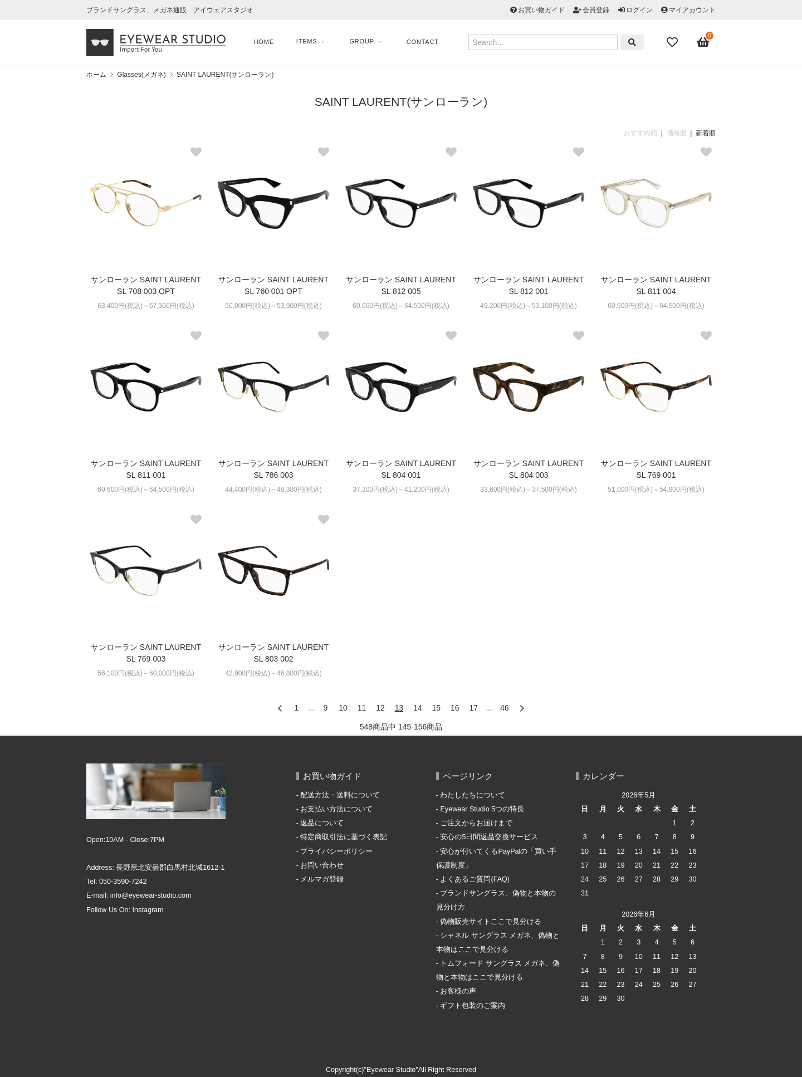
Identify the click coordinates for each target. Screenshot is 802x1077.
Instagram (148, 910)
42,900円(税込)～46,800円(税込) (273, 673)
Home (265, 41)
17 (474, 707)
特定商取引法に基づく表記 (343, 837)
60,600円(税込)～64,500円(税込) (401, 306)
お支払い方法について (336, 809)
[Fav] (673, 42)
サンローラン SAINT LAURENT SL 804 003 (528, 469)
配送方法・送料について (340, 795)
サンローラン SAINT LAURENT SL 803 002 (273, 653)
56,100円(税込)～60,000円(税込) (145, 673)
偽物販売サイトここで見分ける (490, 922)
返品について (322, 823)
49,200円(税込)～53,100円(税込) (528, 306)
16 (455, 707)
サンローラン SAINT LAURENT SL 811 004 (656, 285)
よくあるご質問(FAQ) (475, 879)
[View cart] (703, 42)
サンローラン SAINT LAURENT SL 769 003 (146, 653)
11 (362, 707)
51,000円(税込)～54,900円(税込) (656, 489)
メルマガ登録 (322, 879)
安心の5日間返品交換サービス (489, 837)
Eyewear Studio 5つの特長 (482, 809)
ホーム (96, 75)
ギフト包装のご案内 (472, 1006)
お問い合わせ (322, 865)
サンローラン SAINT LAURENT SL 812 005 (401, 285)
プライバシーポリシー (336, 851)
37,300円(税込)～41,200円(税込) (401, 489)
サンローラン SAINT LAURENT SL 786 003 (273, 469)
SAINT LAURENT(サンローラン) (225, 75)
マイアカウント (692, 10)
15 (436, 707)
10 (343, 707)
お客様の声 (458, 991)
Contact (423, 41)
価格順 (677, 133)
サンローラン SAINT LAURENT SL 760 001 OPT (273, 285)
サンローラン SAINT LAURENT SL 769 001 (656, 469)
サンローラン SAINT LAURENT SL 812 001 (528, 285)
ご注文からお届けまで (476, 823)
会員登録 (596, 10)
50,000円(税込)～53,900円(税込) (273, 306)
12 (380, 707)
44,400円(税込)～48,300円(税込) (273, 489)
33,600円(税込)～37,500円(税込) (528, 489)
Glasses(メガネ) (141, 75)
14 (417, 707)
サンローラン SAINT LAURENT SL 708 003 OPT (146, 285)
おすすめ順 (640, 133)
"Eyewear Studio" (391, 1070)
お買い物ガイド (541, 10)
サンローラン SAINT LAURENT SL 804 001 (401, 469)
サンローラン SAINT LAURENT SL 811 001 (146, 469)
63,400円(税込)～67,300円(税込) (145, 306)
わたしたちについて (472, 795)
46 (504, 707)
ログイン (639, 10)
